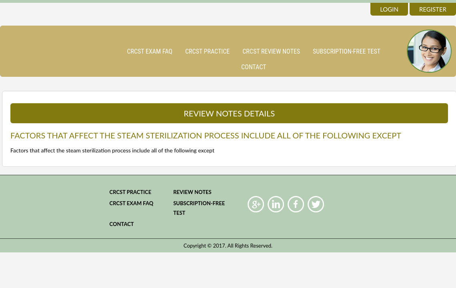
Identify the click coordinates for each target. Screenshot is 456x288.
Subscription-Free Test (346, 51)
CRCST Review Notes (271, 51)
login (389, 9)
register (432, 9)
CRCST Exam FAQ (149, 51)
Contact (253, 67)
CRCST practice (207, 51)
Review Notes (192, 192)
